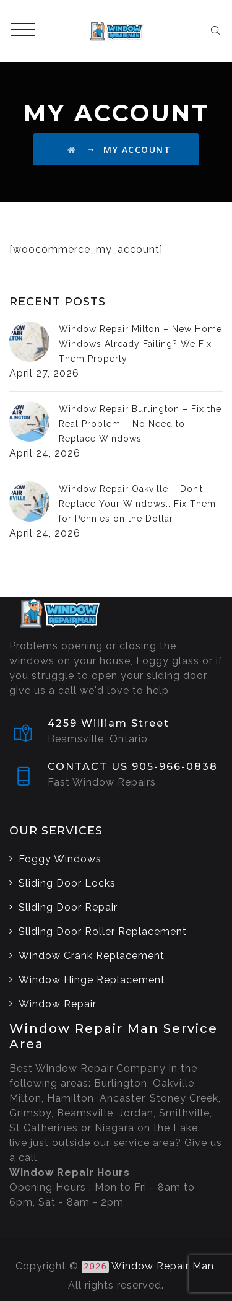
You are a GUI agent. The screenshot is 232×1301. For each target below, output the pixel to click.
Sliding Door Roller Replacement (103, 931)
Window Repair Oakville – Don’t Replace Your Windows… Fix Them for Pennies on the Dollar (137, 503)
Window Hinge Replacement (92, 980)
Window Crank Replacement (92, 956)
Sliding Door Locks (67, 883)
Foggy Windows (60, 859)
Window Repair (58, 1004)
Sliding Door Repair (68, 907)
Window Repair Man (162, 1266)
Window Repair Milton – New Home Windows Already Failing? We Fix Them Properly (140, 344)
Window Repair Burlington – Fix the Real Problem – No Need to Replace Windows (140, 424)
